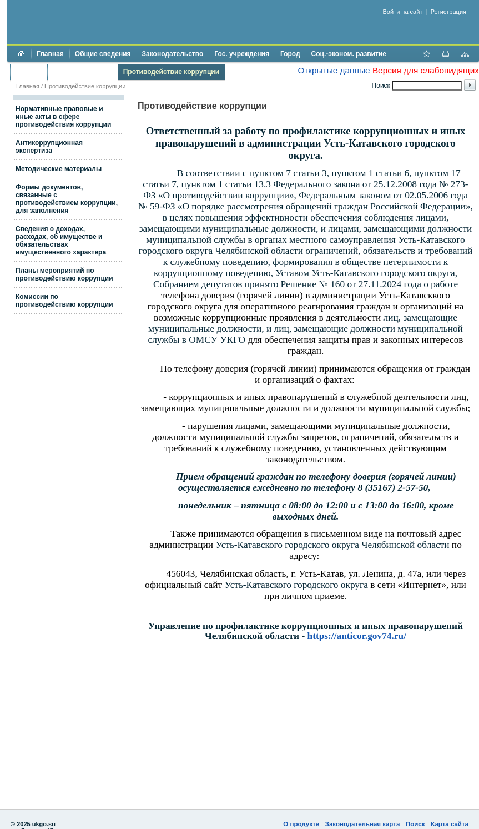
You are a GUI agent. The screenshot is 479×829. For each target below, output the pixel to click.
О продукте (301, 824)
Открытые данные (334, 70)
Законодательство (173, 54)
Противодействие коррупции (171, 72)
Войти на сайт (403, 11)
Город (290, 54)
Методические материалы (59, 169)
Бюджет (29, 72)
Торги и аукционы (82, 72)
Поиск (415, 824)
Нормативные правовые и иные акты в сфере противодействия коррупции (63, 116)
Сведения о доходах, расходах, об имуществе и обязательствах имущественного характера (61, 240)
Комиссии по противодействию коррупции (64, 300)
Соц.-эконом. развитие (348, 54)
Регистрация (448, 11)
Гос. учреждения (241, 54)
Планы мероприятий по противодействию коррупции (64, 274)
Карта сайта (449, 824)
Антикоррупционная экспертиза (49, 146)
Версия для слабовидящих (425, 70)
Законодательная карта (362, 824)
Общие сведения (103, 54)
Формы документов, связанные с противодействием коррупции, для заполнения (67, 198)
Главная (50, 54)
